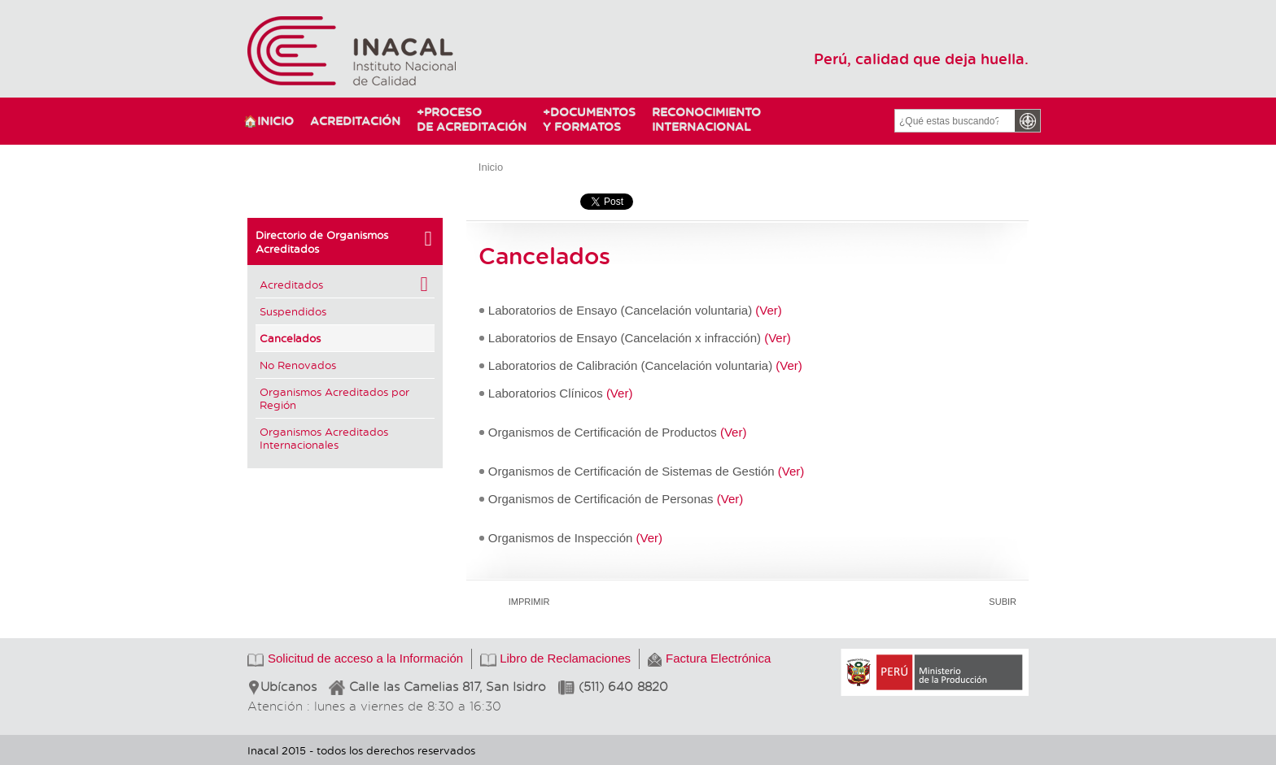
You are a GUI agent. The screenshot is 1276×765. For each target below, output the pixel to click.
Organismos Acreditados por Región (334, 398)
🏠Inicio (268, 120)
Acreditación (355, 120)
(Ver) (768, 310)
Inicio (490, 167)
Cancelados (290, 338)
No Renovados (298, 365)
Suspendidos (293, 311)
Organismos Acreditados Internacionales (324, 437)
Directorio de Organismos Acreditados (345, 241)
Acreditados (345, 284)
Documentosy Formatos (585, 119)
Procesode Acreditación (472, 119)
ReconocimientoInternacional (699, 119)
